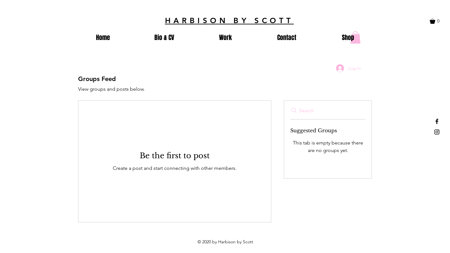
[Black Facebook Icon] (436, 121)
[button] (438, 21)
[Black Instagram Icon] (436, 132)
